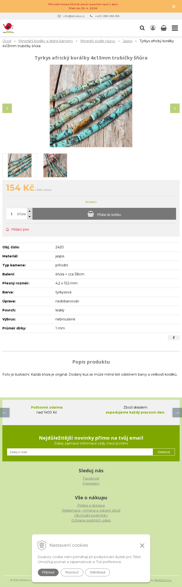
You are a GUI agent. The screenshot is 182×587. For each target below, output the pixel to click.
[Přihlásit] (152, 28)
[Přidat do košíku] (104, 214)
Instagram (91, 483)
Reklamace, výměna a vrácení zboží (91, 510)
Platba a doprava (91, 505)
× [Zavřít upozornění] (174, 6)
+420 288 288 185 (107, 16)
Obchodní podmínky (91, 515)
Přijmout (48, 572)
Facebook (91, 478)
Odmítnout (97, 572)
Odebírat (164, 452)
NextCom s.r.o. (163, 580)
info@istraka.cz (74, 16)
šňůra (21, 214)
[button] (142, 28)
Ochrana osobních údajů (91, 520)
